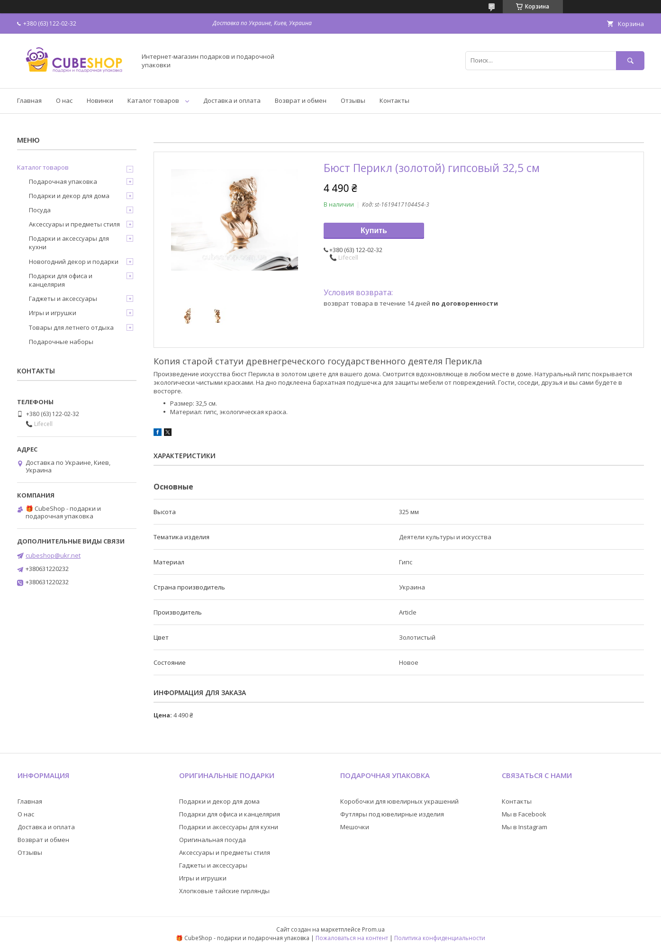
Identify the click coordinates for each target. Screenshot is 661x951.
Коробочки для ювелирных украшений (399, 801)
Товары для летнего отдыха (71, 327)
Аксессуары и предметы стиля (74, 224)
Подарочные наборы (61, 341)
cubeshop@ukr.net (53, 555)
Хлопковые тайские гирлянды (224, 891)
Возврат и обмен (300, 100)
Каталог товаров (153, 100)
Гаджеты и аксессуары (63, 298)
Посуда (40, 210)
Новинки (100, 100)
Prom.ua (373, 929)
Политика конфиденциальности (439, 938)
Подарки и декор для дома (69, 195)
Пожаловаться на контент (352, 938)
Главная (29, 100)
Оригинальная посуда (212, 839)
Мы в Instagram (524, 827)
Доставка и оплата (232, 100)
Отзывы (353, 100)
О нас (64, 100)
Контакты (394, 100)
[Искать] (630, 60)
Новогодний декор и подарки (73, 261)
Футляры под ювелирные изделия (392, 814)
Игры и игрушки (52, 312)
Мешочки (354, 827)
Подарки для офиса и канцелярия (60, 280)
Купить (374, 230)
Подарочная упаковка (63, 181)
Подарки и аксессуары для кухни (69, 242)
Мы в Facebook (524, 814)
